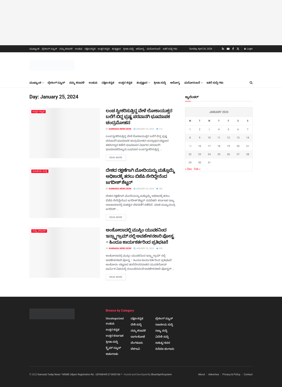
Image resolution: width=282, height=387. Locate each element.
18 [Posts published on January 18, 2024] (218, 146)
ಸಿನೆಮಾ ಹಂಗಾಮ (164, 348)
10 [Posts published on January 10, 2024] (209, 137)
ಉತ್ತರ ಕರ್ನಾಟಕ (114, 335)
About (201, 374)
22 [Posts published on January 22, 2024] (190, 154)
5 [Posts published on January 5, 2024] (228, 129)
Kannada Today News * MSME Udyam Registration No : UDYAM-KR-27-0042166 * (80, 374)
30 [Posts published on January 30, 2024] (199, 162)
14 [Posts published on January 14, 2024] (247, 137)
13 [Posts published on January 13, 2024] (238, 137)
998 (159, 248)
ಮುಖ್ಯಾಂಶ (34, 48)
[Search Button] (251, 83)
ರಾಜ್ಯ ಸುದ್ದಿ (161, 330)
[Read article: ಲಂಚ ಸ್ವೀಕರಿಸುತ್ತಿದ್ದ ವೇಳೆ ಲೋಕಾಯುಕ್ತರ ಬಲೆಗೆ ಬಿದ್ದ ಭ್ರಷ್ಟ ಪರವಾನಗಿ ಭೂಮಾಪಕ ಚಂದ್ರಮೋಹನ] (64, 133)
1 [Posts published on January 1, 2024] (190, 129)
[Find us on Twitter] (238, 48)
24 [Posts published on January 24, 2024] (209, 154)
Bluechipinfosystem (161, 374)
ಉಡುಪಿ (78, 48)
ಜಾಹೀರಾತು (112, 353)
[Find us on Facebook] (233, 48)
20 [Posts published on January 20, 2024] (238, 146)
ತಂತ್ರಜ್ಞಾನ (116, 48)
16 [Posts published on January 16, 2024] (199, 146)
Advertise (213, 374)
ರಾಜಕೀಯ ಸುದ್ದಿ (40, 171)
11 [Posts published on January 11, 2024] (218, 137)
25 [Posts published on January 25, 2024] (218, 154)
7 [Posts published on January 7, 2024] (247, 129)
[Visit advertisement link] (141, 22)
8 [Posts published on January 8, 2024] (190, 137)
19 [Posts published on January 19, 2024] (228, 146)
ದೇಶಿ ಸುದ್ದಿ (136, 324)
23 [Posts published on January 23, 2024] (199, 154)
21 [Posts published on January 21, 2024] (247, 146)
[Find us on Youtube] (228, 48)
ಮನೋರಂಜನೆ (153, 48)
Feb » (197, 169)
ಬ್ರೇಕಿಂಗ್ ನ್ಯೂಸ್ (49, 48)
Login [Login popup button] (248, 48)
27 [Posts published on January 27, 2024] (238, 154)
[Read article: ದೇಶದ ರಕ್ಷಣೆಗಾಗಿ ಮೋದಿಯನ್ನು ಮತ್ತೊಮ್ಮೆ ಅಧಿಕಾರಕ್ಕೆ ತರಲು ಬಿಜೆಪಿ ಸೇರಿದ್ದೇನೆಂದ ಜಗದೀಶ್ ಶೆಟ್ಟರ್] (64, 192)
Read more (117, 157)
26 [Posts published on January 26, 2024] (228, 154)
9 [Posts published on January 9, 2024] (199, 137)
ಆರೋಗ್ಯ (140, 48)
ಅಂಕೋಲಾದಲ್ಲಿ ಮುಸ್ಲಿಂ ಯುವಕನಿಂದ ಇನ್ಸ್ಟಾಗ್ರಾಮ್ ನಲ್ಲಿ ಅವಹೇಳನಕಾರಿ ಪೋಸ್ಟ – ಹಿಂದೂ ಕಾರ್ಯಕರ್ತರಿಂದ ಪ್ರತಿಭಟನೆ (140, 236)
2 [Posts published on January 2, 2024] (199, 129)
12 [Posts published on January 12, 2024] (228, 137)
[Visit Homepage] (52, 65)
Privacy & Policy (231, 374)
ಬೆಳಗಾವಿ (135, 348)
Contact (248, 374)
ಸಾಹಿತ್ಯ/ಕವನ (162, 342)
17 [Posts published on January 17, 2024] (209, 146)
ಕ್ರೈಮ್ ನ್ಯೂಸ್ (113, 347)
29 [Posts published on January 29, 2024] (190, 162)
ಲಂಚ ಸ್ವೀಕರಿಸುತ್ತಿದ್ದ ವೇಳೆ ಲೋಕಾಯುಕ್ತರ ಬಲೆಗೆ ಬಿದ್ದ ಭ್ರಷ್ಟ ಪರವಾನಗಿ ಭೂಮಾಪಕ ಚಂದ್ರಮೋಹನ (139, 116)
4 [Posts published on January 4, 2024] (219, 129)
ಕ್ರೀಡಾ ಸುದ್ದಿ (128, 48)
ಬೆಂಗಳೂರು (137, 342)
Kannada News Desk (120, 129)
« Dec (188, 169)
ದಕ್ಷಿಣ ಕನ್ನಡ (90, 48)
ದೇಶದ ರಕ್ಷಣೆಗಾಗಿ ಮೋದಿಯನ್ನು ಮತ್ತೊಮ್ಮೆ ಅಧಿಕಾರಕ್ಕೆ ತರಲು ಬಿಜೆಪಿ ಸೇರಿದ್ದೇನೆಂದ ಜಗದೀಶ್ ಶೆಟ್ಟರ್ (140, 176)
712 (159, 129)
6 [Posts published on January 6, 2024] (238, 129)
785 (159, 188)
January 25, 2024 (144, 129)
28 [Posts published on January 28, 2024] (247, 154)
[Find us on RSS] (223, 48)
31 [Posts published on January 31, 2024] (209, 162)
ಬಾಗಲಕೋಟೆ (138, 336)
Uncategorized (115, 318)
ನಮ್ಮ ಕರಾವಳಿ (66, 48)
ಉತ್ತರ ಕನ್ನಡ (103, 48)
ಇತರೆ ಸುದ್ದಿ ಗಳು (170, 48)
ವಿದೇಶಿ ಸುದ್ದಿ (161, 336)
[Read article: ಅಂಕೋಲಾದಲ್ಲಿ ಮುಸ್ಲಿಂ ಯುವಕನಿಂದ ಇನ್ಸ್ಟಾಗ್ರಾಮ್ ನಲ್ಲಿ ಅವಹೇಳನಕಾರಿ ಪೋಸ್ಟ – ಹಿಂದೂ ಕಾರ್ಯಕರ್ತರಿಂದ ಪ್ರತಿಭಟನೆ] (64, 252)
